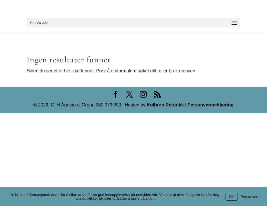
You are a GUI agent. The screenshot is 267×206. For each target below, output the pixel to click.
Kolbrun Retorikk (165, 104)
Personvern (250, 197)
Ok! (231, 197)
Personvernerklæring (211, 104)
